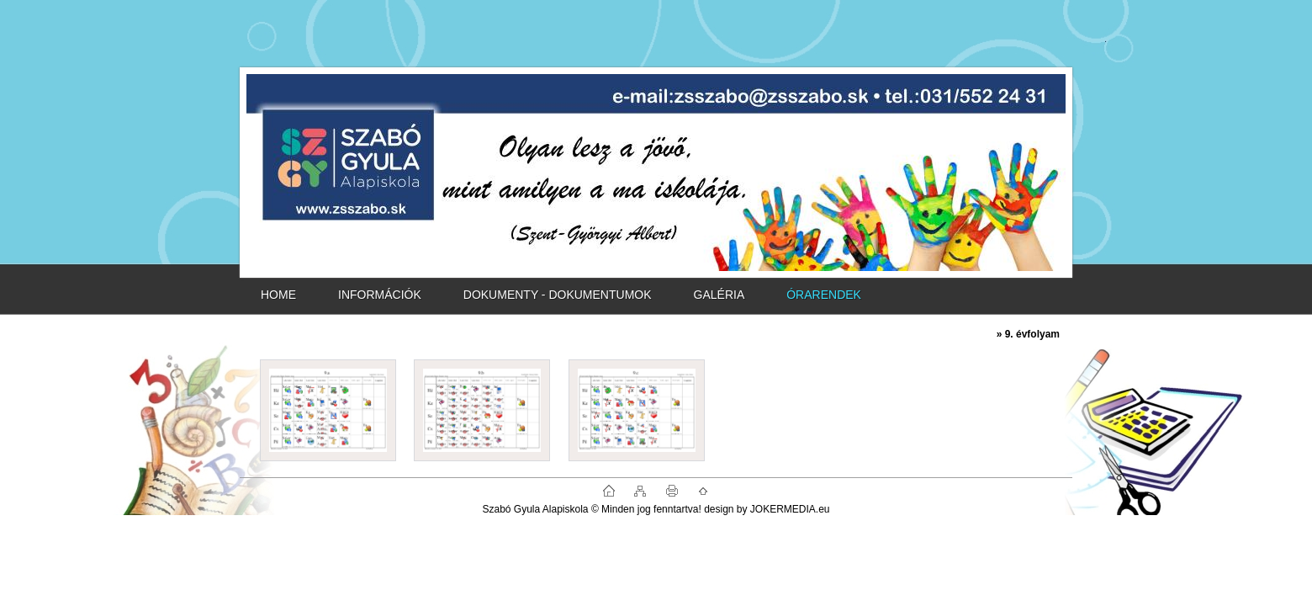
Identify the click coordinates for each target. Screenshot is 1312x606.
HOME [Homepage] (278, 294)
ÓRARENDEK (823, 294)
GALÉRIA (719, 294)
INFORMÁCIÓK (379, 294)
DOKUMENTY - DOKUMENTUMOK (557, 294)
